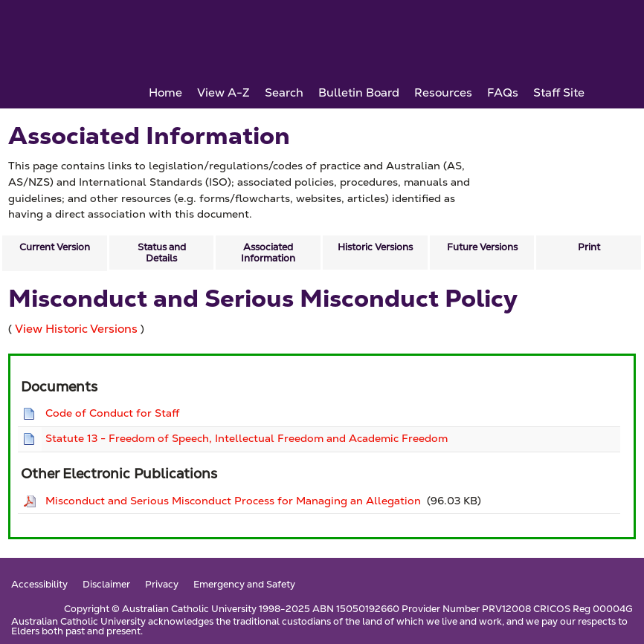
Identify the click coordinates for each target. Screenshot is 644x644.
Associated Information (268, 252)
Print (589, 247)
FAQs (502, 92)
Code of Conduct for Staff (112, 413)
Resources (443, 92)
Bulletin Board (358, 92)
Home (165, 92)
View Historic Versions (76, 328)
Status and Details (162, 252)
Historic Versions (375, 247)
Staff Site (559, 92)
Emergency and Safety (244, 585)
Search (284, 92)
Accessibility (39, 585)
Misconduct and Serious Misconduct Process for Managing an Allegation (233, 500)
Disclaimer (106, 585)
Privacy (161, 585)
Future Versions (482, 247)
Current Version (54, 247)
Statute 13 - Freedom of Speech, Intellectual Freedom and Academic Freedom (246, 438)
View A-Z (223, 92)
